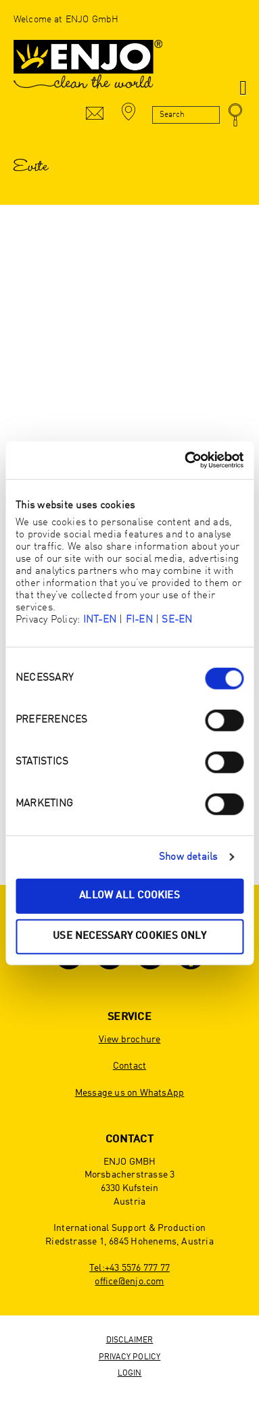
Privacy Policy (130, 1357)
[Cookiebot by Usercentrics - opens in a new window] (185, 460)
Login (130, 1373)
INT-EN (99, 620)
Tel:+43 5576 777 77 (129, 1268)
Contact (129, 1066)
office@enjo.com (129, 1281)
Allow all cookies (129, 896)
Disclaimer (130, 1340)
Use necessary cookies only (129, 936)
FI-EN (139, 620)
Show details (188, 857)
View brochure (130, 1039)
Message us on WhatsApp (130, 1093)
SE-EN (177, 620)
